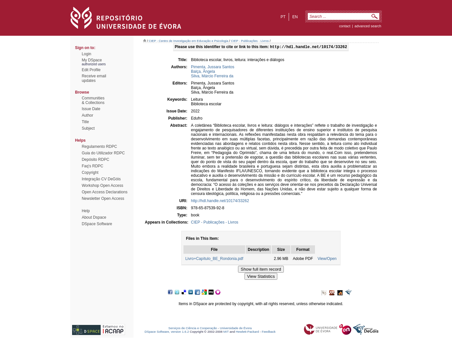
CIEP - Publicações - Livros (250, 41)
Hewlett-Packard (247, 332)
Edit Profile (91, 70)
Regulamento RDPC (99, 146)
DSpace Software (97, 224)
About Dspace (94, 217)
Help (86, 211)
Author (87, 115)
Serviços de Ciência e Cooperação (193, 328)
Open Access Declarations (105, 192)
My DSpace (92, 60)
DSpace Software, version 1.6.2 (166, 332)
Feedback (269, 332)
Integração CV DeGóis (101, 179)
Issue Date (91, 109)
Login (86, 54)
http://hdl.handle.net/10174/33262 (220, 201)
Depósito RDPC (95, 159)
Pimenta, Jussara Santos (212, 67)
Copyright (90, 172)
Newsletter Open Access (103, 198)
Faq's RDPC (92, 166)
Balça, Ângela (203, 72)
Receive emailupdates (94, 78)
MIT (226, 332)
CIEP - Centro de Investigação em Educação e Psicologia (188, 41)
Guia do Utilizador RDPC (103, 153)
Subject (88, 128)
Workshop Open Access (102, 185)
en (295, 17)
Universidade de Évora (236, 328)
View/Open (327, 259)
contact (344, 26)
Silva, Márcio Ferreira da (212, 76)
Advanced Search (368, 26)
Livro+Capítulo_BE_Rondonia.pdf (214, 259)
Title (85, 122)
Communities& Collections (93, 100)
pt (283, 17)
